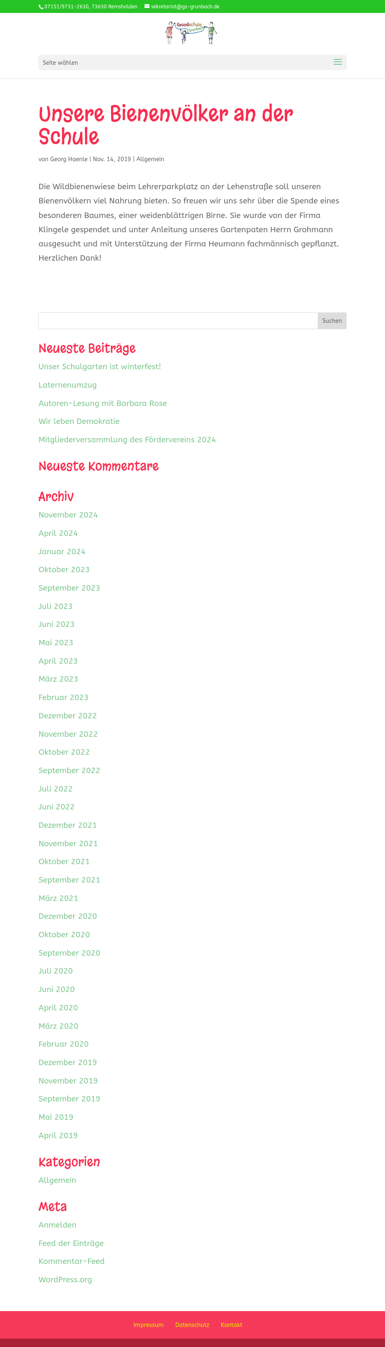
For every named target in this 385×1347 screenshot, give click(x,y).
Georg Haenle (69, 159)
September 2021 (69, 880)
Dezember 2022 (67, 715)
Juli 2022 (55, 789)
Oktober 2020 (64, 934)
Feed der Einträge (71, 1243)
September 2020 (69, 953)
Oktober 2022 (64, 752)
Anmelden (57, 1225)
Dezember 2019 (67, 1062)
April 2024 (58, 533)
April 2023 (58, 661)
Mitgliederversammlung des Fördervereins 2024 (127, 439)
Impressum (149, 1325)
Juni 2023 (56, 624)
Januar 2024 (62, 551)
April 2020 (58, 1007)
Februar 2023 (63, 697)
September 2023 (69, 588)
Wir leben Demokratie (78, 421)
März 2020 (58, 1026)
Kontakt (232, 1325)
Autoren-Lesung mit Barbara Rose (102, 403)
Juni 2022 (56, 807)
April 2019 (58, 1135)
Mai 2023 (55, 642)
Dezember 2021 (67, 825)
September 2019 (69, 1098)
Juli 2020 (55, 971)
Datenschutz (192, 1325)
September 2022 (69, 770)
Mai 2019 (55, 1117)
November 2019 (68, 1081)
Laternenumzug (67, 385)
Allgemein (151, 159)
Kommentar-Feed (71, 1261)
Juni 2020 (56, 989)
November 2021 (68, 843)
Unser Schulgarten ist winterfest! (99, 366)
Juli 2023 (55, 606)
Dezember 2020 (67, 916)
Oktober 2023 (64, 569)
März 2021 (58, 898)
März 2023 (58, 679)
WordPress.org (65, 1279)
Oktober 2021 (64, 861)
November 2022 (68, 734)
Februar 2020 (63, 1044)
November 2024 (68, 515)
